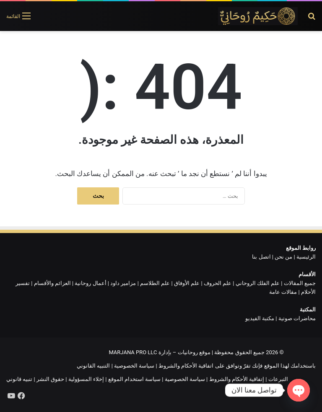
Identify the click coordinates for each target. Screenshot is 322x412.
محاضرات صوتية (297, 318)
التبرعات (278, 379)
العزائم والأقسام (52, 283)
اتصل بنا (261, 257)
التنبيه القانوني (93, 366)
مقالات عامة (283, 292)
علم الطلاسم (155, 283)
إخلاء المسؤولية (86, 379)
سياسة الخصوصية (134, 366)
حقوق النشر (50, 379)
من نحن (283, 257)
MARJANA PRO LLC (133, 352)
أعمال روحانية (90, 283)
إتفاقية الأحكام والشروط (236, 379)
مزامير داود (123, 283)
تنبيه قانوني (19, 379)
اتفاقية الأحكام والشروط (185, 366)
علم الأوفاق (187, 283)
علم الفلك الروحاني (258, 283)
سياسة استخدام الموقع (134, 379)
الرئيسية (306, 257)
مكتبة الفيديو (259, 318)
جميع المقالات (300, 283)
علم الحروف (217, 283)
